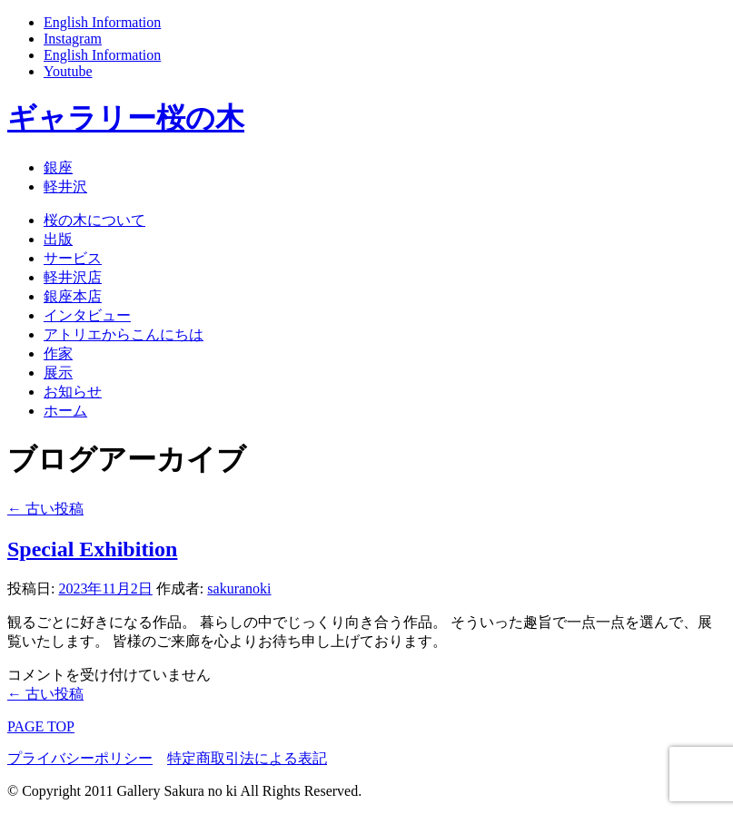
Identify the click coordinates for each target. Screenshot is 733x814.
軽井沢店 (73, 277)
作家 (58, 353)
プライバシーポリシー (80, 758)
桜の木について (94, 220)
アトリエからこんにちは (123, 334)
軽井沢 (65, 186)
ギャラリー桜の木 (125, 118)
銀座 (58, 167)
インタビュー (87, 315)
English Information (102, 22)
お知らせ (73, 391)
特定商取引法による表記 (247, 758)
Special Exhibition (92, 549)
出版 (58, 239)
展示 (58, 372)
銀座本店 (73, 296)
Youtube (68, 71)
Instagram (73, 38)
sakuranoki (239, 588)
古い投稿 (45, 508)
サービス (73, 258)
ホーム (65, 410)
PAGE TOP (40, 726)
